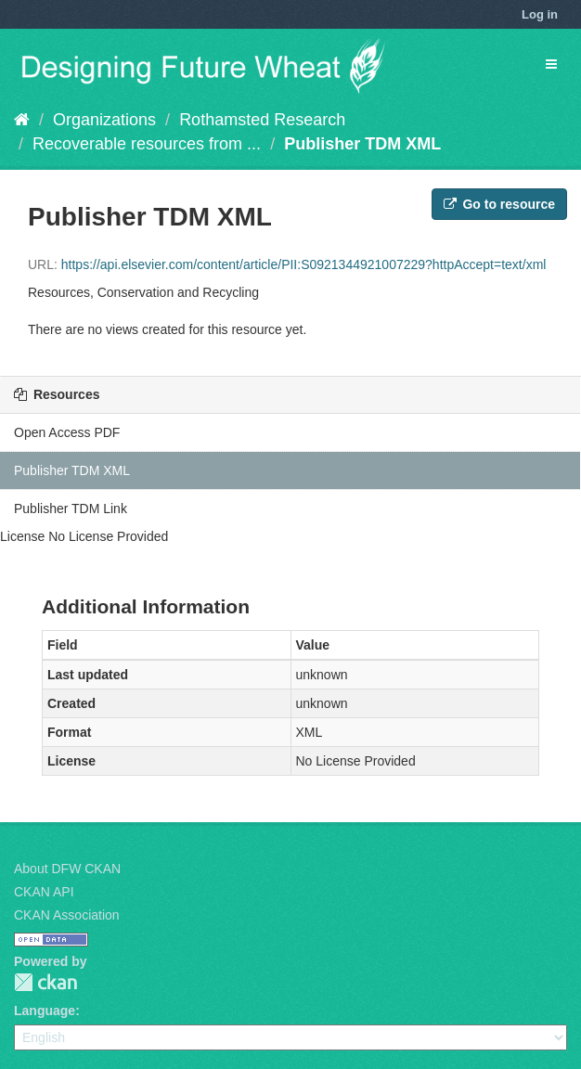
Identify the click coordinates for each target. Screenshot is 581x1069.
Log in (540, 14)
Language (44, 1010)
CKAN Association (67, 915)
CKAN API (44, 891)
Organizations (104, 119)
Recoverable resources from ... (146, 144)
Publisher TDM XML (362, 144)
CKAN (45, 982)
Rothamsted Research (262, 119)
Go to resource (499, 204)
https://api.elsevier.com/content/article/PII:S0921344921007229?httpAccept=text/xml (304, 264)
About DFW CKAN (67, 868)
